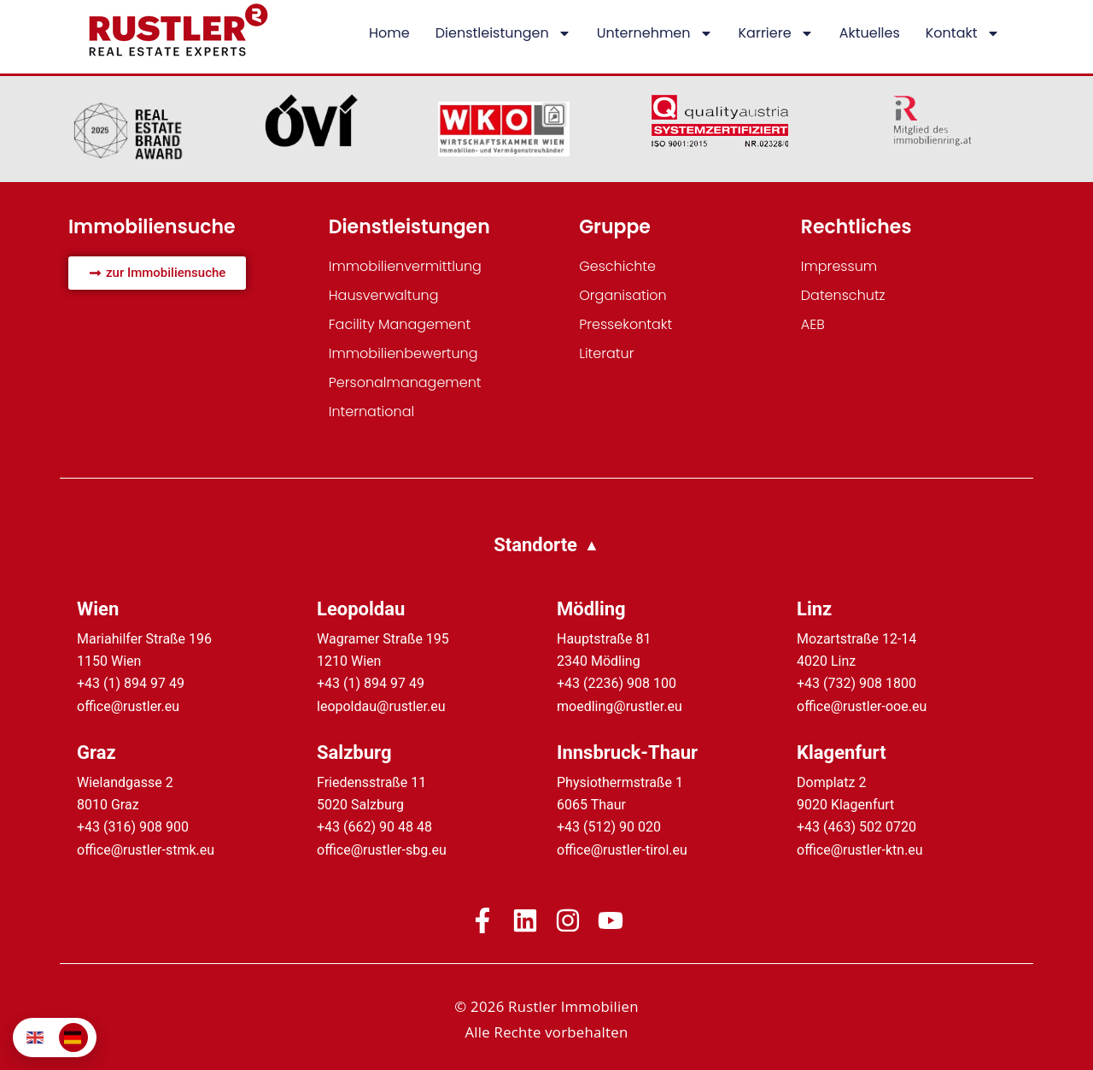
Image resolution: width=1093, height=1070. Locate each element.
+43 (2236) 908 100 (616, 683)
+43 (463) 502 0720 (856, 827)
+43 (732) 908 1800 (856, 683)
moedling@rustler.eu (619, 706)
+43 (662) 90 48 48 (374, 827)
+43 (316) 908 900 (133, 827)
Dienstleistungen (503, 33)
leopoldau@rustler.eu (381, 706)
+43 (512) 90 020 (609, 827)
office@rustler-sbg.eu (382, 850)
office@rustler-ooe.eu (861, 706)
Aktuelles (869, 33)
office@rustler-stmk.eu (145, 850)
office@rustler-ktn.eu (860, 850)
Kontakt (963, 33)
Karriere (776, 33)
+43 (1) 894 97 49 (130, 683)
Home (389, 33)
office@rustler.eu (128, 706)
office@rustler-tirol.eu (622, 850)
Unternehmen (655, 33)
